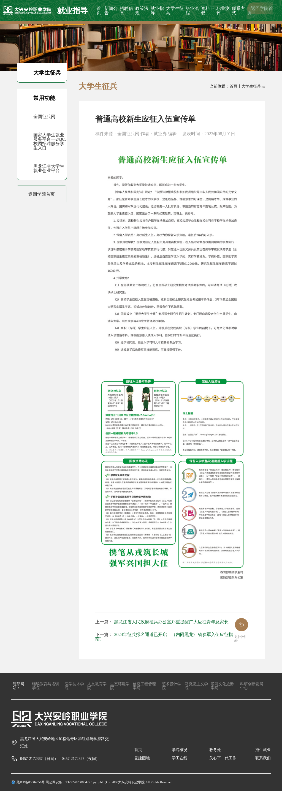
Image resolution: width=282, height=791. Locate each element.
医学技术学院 (74, 686)
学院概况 (179, 750)
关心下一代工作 (222, 758)
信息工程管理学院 (144, 686)
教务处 (215, 750)
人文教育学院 (97, 686)
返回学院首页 (260, 10)
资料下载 (207, 10)
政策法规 (141, 10)
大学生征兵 (175, 10)
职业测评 (223, 10)
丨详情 (263, 87)
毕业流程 (192, 10)
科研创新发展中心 (251, 686)
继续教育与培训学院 (45, 686)
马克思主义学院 (196, 686)
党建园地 (142, 758)
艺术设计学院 (171, 686)
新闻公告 (111, 10)
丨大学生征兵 (249, 86)
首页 (99, 10)
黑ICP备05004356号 (31, 782)
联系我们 (263, 758)
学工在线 (179, 758)
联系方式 (238, 10)
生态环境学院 (119, 686)
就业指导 (157, 10)
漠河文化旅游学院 (222, 686)
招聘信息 (126, 10)
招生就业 (263, 750)
